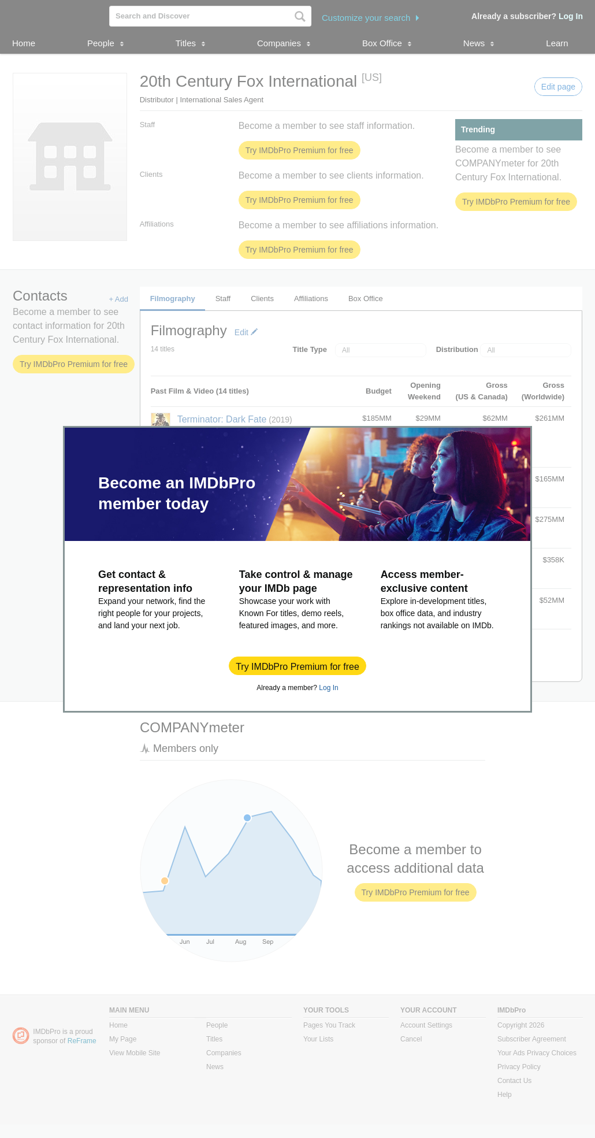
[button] (297, 665)
